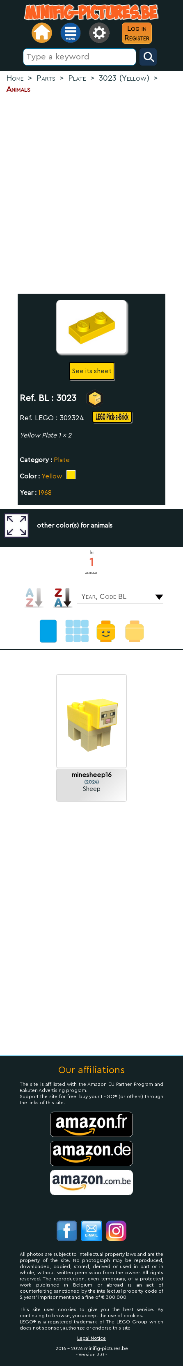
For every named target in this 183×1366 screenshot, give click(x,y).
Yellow (51, 476)
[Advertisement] (91, 194)
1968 (45, 492)
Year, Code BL (103, 596)
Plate (62, 460)
